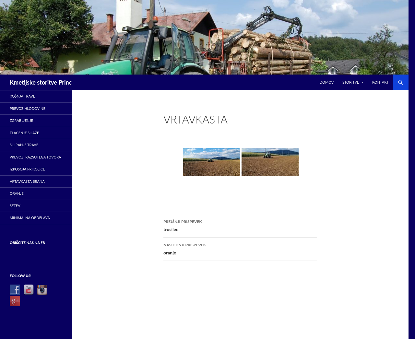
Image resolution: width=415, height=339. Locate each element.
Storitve (350, 82)
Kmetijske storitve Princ (41, 82)
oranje (240, 248)
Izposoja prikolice (27, 169)
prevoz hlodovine (27, 108)
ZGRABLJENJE (21, 120)
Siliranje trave (24, 145)
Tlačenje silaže (24, 133)
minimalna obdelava (30, 218)
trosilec (240, 225)
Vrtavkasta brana (27, 181)
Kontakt (380, 82)
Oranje (17, 193)
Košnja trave (22, 96)
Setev (15, 206)
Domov (327, 82)
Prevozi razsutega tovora (35, 157)
